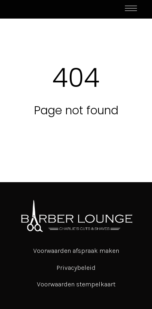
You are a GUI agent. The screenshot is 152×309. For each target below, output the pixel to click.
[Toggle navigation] (131, 9)
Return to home (76, 133)
